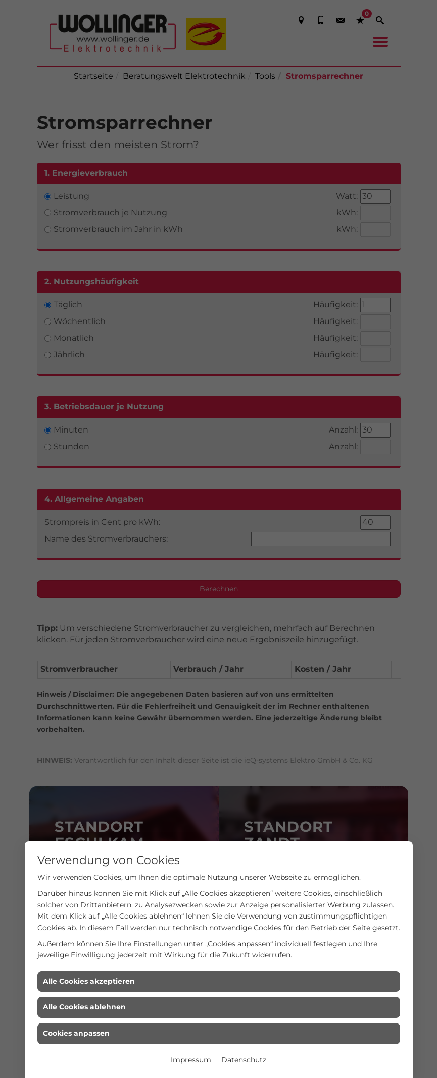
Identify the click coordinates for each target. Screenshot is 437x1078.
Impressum (191, 1059)
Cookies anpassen (76, 1033)
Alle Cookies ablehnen (84, 1006)
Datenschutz (243, 1059)
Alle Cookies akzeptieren (89, 981)
